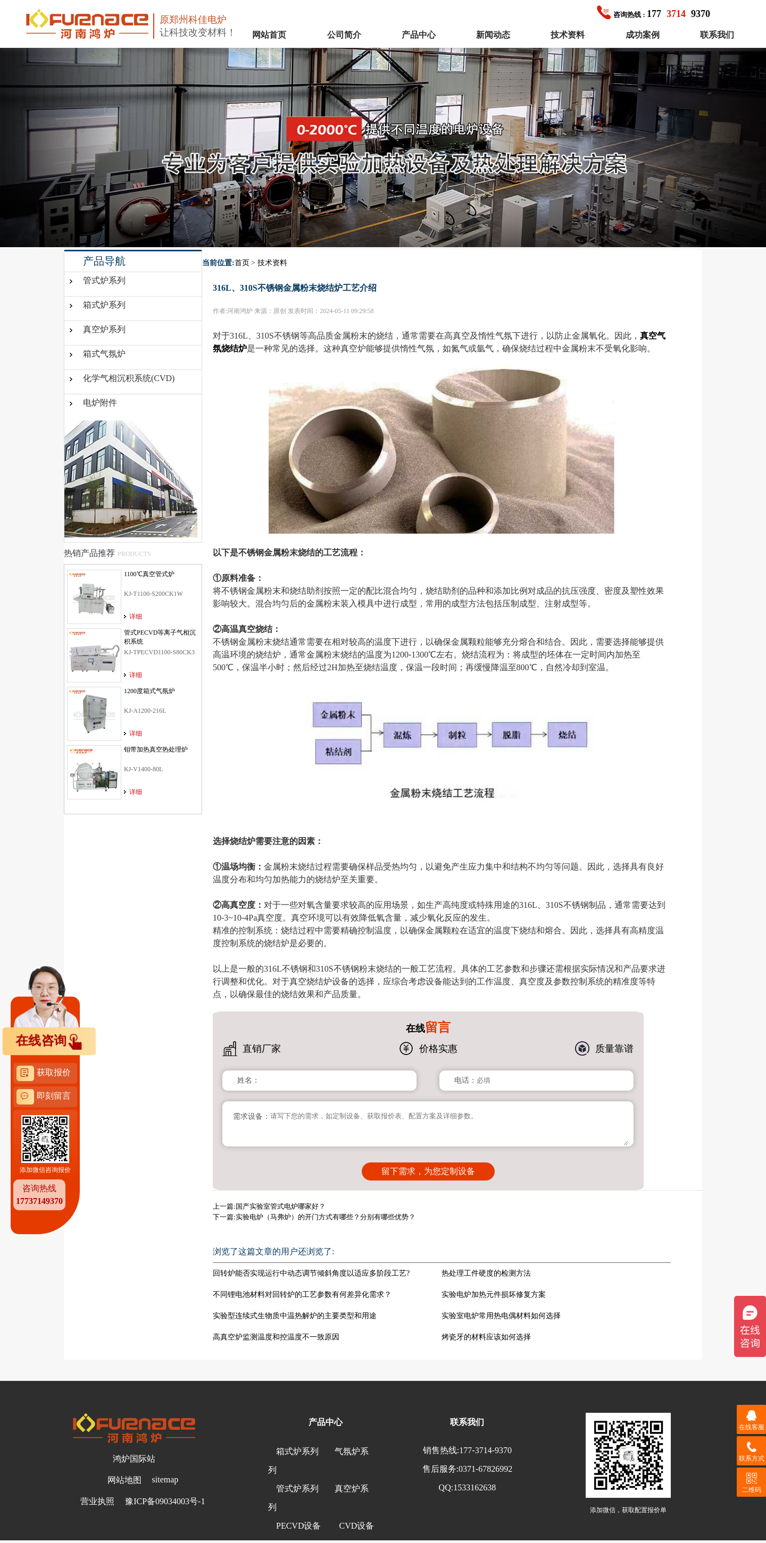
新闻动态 (493, 34)
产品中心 (419, 34)
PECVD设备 (298, 1525)
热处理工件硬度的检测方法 (486, 1273)
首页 (242, 263)
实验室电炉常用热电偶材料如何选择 (501, 1316)
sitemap (165, 1479)
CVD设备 (356, 1525)
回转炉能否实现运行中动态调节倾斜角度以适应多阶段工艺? (311, 1273)
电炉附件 (100, 402)
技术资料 (568, 34)
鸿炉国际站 (134, 1458)
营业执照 (97, 1501)
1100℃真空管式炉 (149, 574)
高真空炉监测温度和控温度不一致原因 (276, 1337)
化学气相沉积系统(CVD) (128, 378)
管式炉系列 (104, 280)
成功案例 (643, 34)
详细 (135, 616)
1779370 (653, 14)
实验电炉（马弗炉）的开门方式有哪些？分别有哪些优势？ (325, 1217)
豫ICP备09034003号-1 (165, 1501)
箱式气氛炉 (104, 353)
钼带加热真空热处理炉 (156, 749)
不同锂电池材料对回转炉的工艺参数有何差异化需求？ (302, 1295)
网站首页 (269, 34)
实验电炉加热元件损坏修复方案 (494, 1295)
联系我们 (717, 34)
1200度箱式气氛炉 (149, 691)
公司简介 (344, 34)
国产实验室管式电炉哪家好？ (281, 1206)
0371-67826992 (485, 1468)
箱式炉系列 (104, 304)
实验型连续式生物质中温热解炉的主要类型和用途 (295, 1316)
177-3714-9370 (485, 1450)
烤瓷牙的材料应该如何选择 (486, 1337)
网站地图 (124, 1480)
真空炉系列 (104, 329)
